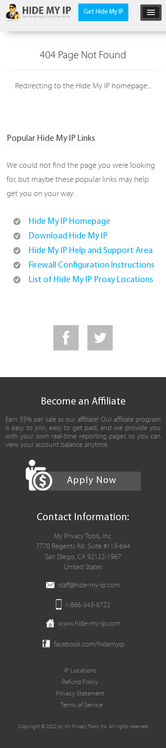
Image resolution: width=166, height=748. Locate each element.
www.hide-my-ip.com (89, 623)
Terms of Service (82, 705)
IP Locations (80, 670)
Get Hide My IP (104, 12)
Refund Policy (80, 682)
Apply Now (91, 481)
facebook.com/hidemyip (89, 644)
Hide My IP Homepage (69, 221)
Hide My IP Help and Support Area (91, 250)
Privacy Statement (80, 693)
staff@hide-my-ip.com (89, 585)
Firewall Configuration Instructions (91, 265)
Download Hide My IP (68, 236)
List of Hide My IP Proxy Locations (91, 280)
